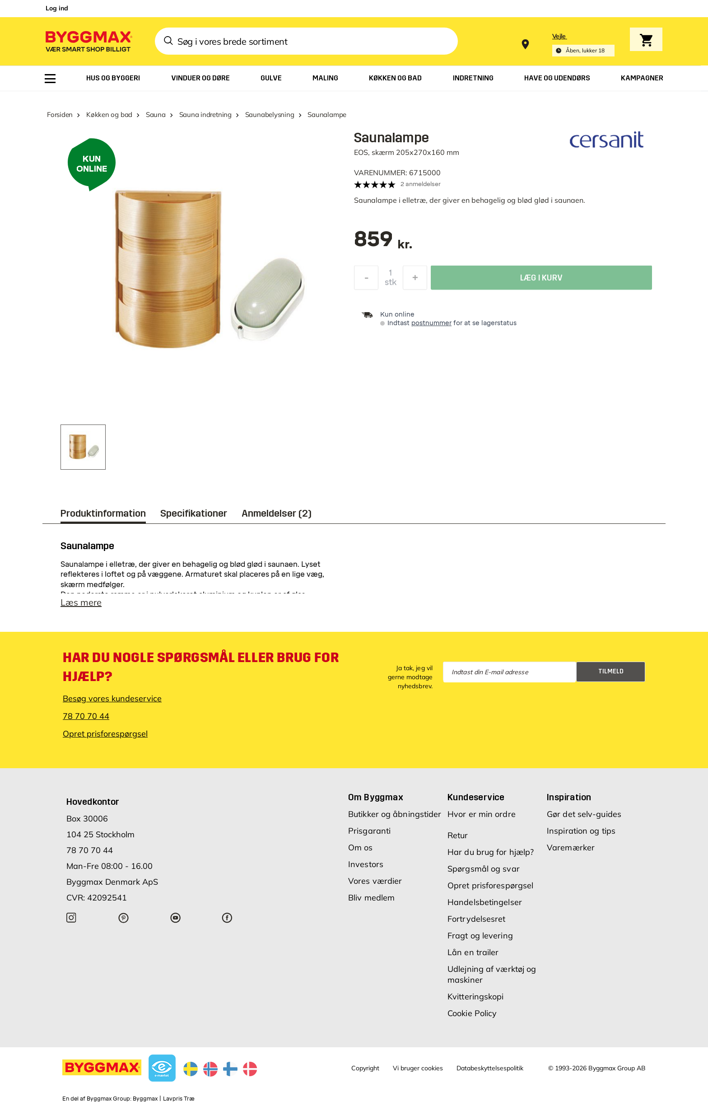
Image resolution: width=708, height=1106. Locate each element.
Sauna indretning (205, 114)
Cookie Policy (472, 1013)
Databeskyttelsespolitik (489, 1068)
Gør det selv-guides (584, 814)
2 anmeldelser (421, 184)
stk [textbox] (390, 284)
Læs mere (81, 602)
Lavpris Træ (179, 1099)
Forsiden (60, 114)
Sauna (156, 114)
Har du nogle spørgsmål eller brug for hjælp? (201, 667)
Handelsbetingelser (484, 902)
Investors (365, 864)
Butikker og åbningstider (394, 814)
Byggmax (145, 1099)
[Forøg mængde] (415, 280)
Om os (360, 847)
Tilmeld (611, 671)
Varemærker (571, 847)
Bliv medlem (371, 897)
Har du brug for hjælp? (490, 852)
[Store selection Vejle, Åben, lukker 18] (583, 44)
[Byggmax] (88, 41)
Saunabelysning (269, 114)
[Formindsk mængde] (366, 280)
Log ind (57, 8)
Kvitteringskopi (475, 996)
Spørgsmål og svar (483, 868)
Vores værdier (375, 881)
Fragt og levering (480, 935)
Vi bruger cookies (418, 1068)
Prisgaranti (369, 831)
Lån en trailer (472, 952)
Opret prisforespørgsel (105, 733)
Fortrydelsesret (476, 919)
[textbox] (383, 244)
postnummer (431, 323)
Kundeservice (476, 797)
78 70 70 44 (86, 716)
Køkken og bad (109, 114)
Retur (457, 835)
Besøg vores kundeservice (112, 698)
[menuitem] (50, 78)
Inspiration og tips (581, 831)
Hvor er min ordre (481, 814)
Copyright (365, 1068)
